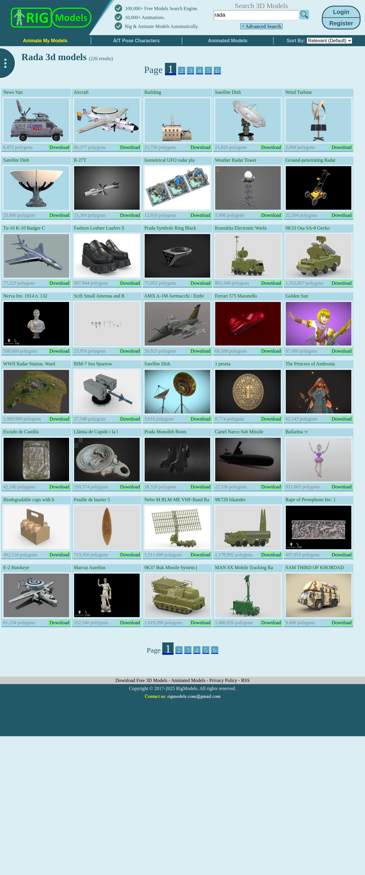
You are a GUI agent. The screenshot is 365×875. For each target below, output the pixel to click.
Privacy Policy (223, 680)
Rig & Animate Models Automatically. (162, 26)
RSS (245, 680)
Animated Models (189, 680)
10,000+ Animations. (145, 17)
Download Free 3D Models (142, 680)
